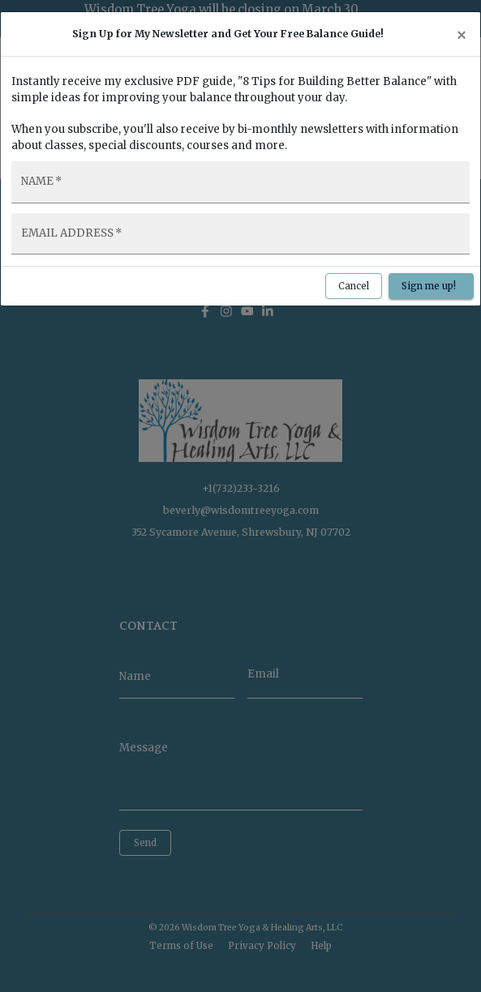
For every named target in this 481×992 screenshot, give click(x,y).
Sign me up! (431, 286)
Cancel (353, 286)
